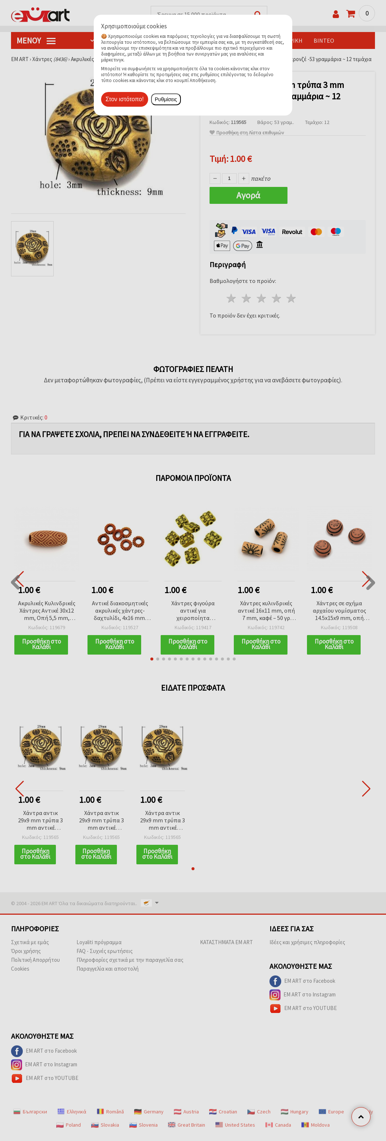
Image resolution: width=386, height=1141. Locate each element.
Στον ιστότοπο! (125, 99)
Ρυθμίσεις (166, 99)
